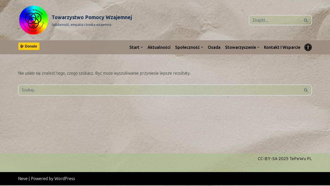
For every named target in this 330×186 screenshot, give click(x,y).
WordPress (64, 179)
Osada (214, 47)
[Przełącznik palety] (308, 47)
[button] (142, 47)
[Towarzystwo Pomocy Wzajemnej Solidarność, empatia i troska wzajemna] (75, 20)
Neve (23, 179)
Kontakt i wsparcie (282, 47)
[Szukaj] (274, 20)
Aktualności (158, 47)
